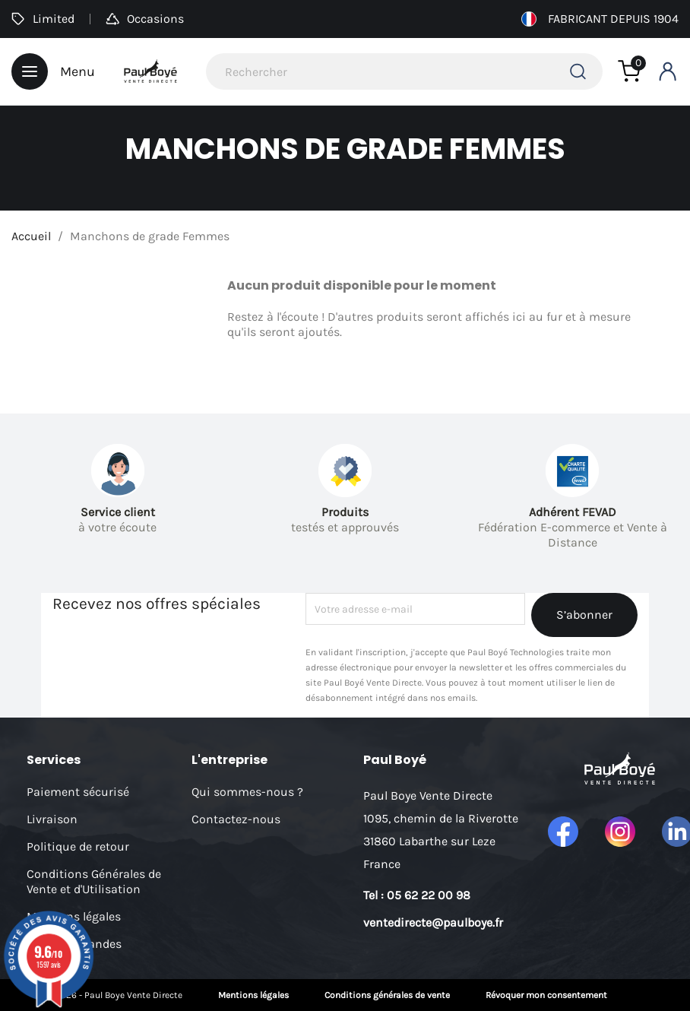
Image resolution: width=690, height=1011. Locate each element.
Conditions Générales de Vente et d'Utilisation (94, 881)
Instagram (620, 831)
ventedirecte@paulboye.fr (433, 922)
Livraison (52, 819)
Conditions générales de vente (387, 995)
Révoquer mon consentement (546, 995)
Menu (53, 71)
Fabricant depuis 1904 (600, 19)
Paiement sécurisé (78, 791)
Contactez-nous (235, 819)
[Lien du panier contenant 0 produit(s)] (629, 71)
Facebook (563, 831)
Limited (42, 18)
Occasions (145, 18)
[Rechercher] (404, 71)
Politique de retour (78, 846)
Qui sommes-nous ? (247, 791)
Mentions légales (253, 995)
